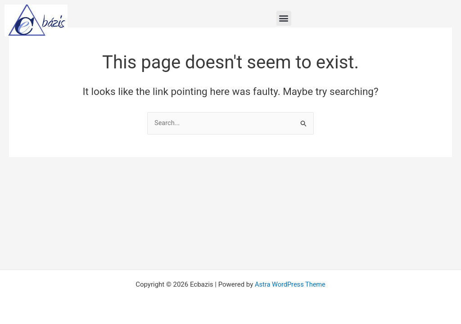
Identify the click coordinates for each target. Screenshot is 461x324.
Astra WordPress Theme (290, 284)
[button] (283, 18)
